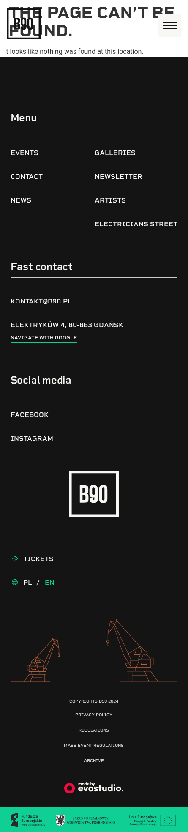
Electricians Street (136, 224)
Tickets (38, 559)
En (49, 583)
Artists (110, 200)
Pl (27, 583)
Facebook (30, 415)
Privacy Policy (93, 714)
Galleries (115, 153)
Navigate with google (44, 338)
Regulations (94, 730)
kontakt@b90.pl (41, 301)
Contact (27, 177)
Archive (94, 760)
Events (24, 153)
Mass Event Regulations (94, 745)
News (21, 200)
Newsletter (118, 177)
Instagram (32, 438)
